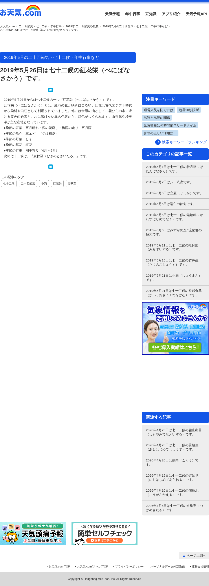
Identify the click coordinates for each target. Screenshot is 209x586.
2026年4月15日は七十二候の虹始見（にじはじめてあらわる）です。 (172, 477)
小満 (44, 183)
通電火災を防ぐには (158, 110)
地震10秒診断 (189, 110)
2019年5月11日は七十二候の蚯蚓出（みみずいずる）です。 (172, 247)
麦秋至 (72, 183)
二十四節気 (28, 183)
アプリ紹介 (171, 14)
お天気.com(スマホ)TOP (92, 566)
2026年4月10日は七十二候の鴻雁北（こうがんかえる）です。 (172, 492)
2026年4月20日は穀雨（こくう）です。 (172, 462)
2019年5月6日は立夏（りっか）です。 (174, 193)
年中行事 (132, 14)
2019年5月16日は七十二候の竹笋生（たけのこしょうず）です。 (172, 262)
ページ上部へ (196, 555)
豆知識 (150, 14)
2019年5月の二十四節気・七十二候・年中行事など (135, 26)
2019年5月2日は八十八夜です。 (169, 182)
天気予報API (196, 14)
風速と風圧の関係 (157, 117)
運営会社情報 (200, 566)
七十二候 (9, 183)
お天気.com (20, 13)
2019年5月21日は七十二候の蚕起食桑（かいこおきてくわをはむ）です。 (174, 293)
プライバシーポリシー (129, 566)
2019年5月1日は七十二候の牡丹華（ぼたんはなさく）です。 (174, 169)
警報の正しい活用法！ (160, 133)
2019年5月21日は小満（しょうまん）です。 (174, 278)
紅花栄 (57, 183)
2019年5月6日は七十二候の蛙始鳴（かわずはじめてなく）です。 (174, 217)
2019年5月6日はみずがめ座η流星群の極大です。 (174, 232)
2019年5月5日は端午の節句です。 (171, 204)
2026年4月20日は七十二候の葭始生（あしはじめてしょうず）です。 (172, 447)
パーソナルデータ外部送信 (167, 566)
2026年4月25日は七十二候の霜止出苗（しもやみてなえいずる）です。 (174, 432)
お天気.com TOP (59, 566)
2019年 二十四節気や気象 (82, 26)
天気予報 (112, 14)
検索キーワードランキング (184, 142)
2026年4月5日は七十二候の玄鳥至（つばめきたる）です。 (174, 508)
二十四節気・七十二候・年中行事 (40, 26)
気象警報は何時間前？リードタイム (170, 125)
